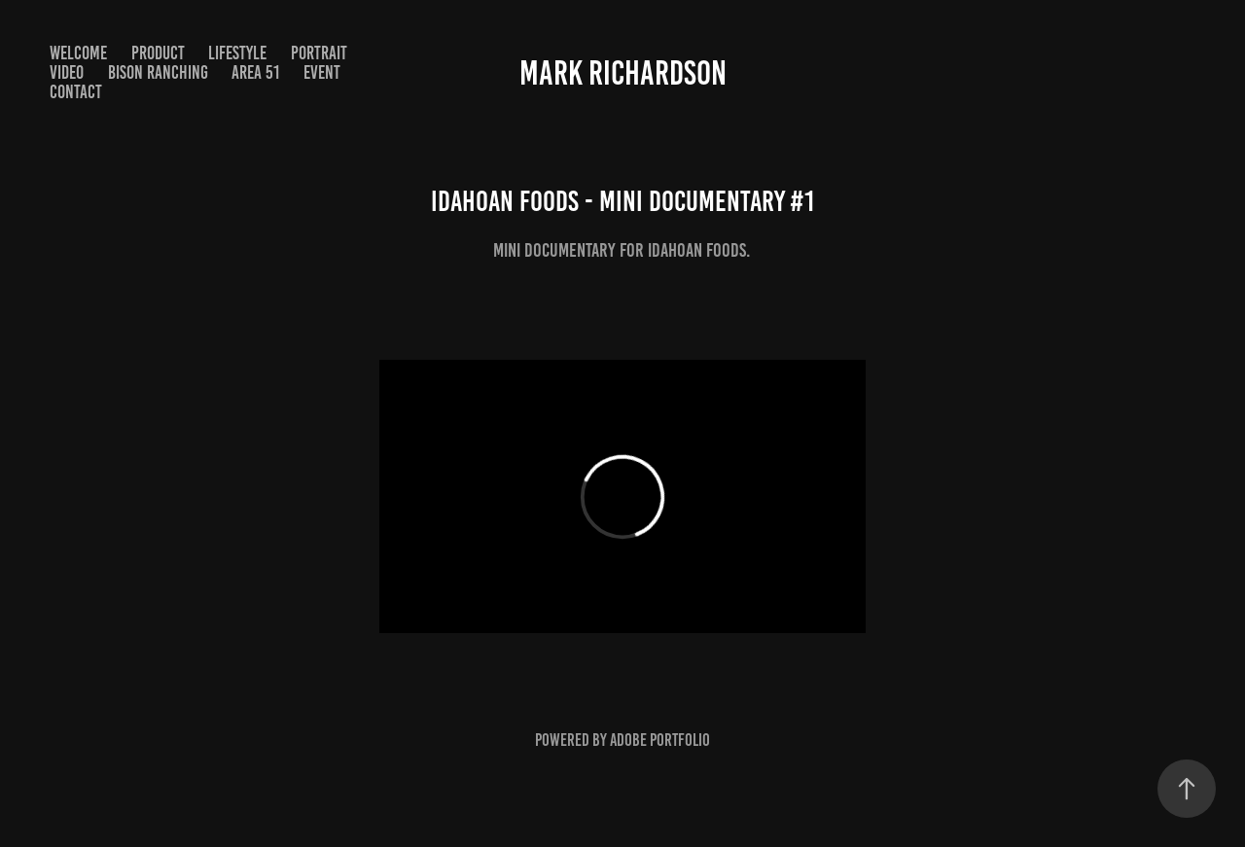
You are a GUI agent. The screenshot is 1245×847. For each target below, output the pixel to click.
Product (158, 53)
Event (321, 72)
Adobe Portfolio (660, 740)
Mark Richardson (623, 72)
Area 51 (255, 72)
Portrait (319, 53)
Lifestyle (237, 53)
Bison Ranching (158, 72)
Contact (76, 92)
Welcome (78, 53)
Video (67, 72)
